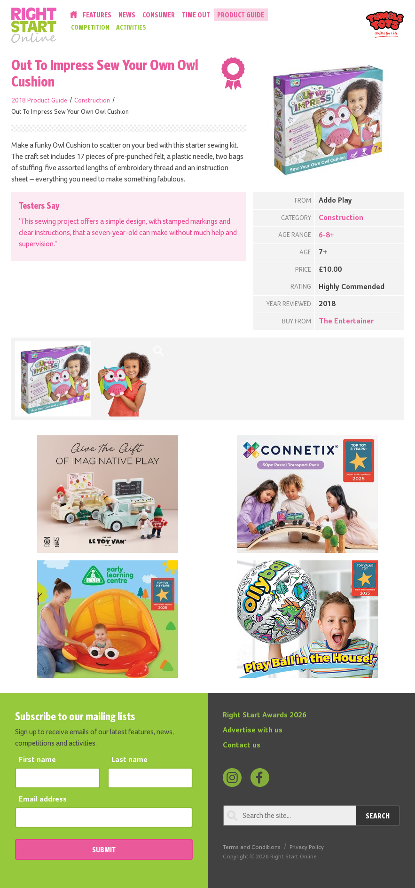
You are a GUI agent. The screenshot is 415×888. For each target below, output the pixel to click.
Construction (92, 100)
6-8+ (326, 235)
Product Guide (240, 15)
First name (37, 760)
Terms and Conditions (252, 847)
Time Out (196, 15)
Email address (43, 799)
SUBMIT (104, 849)
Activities (131, 27)
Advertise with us (252, 730)
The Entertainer (346, 321)
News (126, 15)
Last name (129, 760)
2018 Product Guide (39, 100)
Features (97, 15)
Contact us (241, 745)
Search (378, 815)
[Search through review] (290, 815)
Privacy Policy (307, 847)
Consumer (158, 15)
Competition (90, 27)
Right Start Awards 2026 (264, 715)
